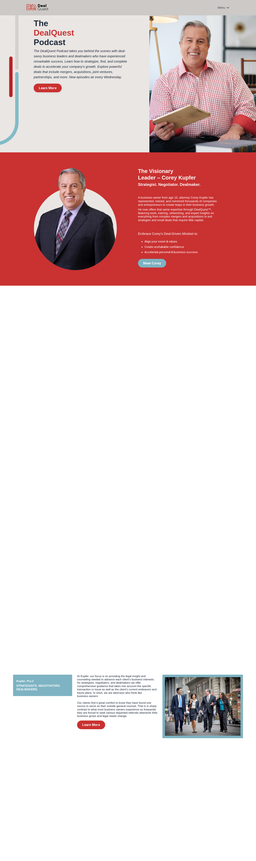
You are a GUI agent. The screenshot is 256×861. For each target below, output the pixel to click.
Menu (223, 7)
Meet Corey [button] (152, 263)
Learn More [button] (47, 88)
